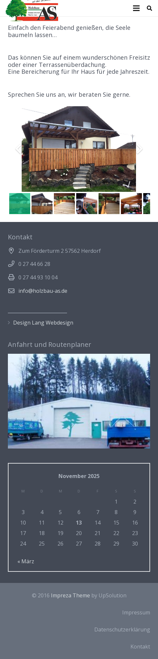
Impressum (136, 612)
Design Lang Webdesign (43, 322)
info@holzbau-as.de (42, 290)
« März (25, 561)
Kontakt (140, 646)
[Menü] (136, 8)
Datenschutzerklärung (122, 629)
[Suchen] (149, 8)
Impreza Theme (70, 595)
